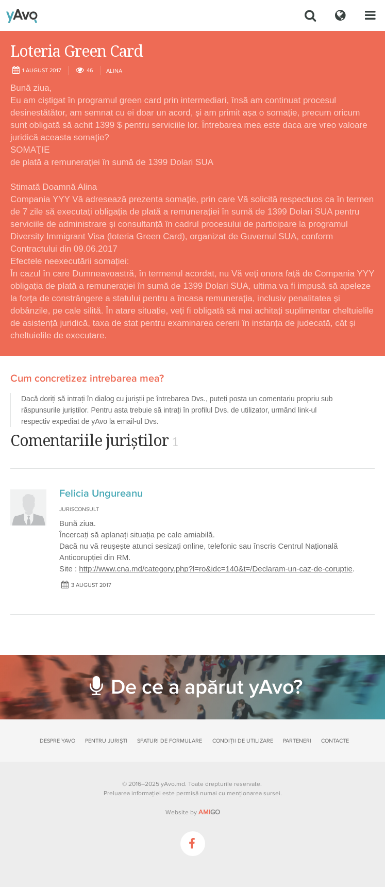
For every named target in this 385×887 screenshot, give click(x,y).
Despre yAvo (57, 740)
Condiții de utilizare (242, 740)
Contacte (335, 740)
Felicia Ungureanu (101, 493)
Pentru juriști (106, 740)
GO (209, 812)
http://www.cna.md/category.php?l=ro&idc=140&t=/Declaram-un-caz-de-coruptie (215, 568)
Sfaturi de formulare (169, 740)
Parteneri (297, 740)
